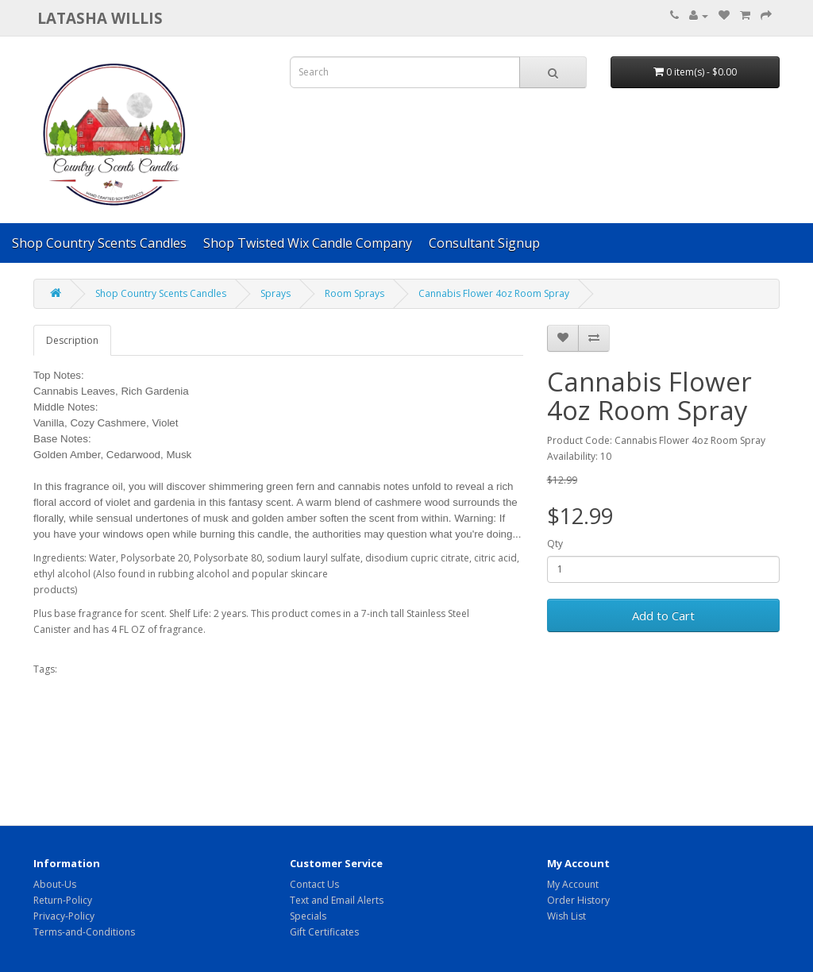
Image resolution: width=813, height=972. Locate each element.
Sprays (275, 293)
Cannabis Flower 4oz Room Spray (493, 293)
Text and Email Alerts (336, 900)
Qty (555, 543)
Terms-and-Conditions (84, 932)
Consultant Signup (484, 243)
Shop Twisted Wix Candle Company (307, 243)
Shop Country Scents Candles (99, 243)
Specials (308, 916)
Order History (578, 900)
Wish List (566, 916)
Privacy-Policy (63, 916)
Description (72, 340)
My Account (573, 884)
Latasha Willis (100, 18)
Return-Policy (62, 900)
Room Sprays (354, 293)
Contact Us (314, 884)
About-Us (54, 884)
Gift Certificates (324, 932)
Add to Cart (663, 615)
